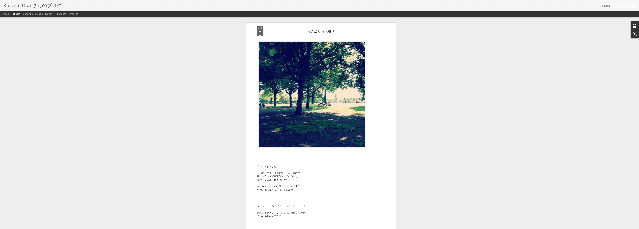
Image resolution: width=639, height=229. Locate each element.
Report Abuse (340, 227)
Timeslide (73, 14)
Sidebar (49, 14)
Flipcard (16, 14)
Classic (5, 14)
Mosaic (39, 14)
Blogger (330, 227)
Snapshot (61, 14)
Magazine (28, 14)
